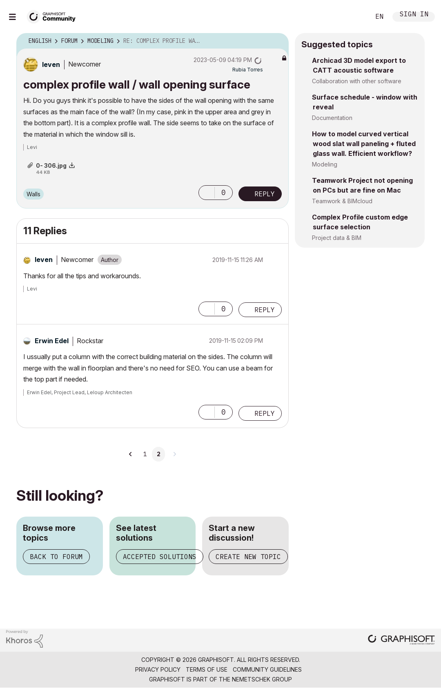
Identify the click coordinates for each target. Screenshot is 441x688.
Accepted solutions (159, 557)
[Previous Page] (130, 454)
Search (354, 16)
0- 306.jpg (51, 165)
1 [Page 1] (145, 454)
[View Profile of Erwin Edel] (52, 341)
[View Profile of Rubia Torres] (247, 70)
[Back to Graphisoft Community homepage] (54, 15)
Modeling (324, 164)
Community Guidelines (267, 669)
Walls (33, 194)
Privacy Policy (157, 669)
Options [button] (277, 41)
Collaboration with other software (356, 81)
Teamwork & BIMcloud (342, 201)
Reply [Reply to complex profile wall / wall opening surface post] (264, 194)
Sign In (414, 15)
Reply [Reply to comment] (264, 310)
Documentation (332, 117)
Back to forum (56, 557)
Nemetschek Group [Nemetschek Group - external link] (262, 679)
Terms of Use (206, 669)
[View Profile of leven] (51, 64)
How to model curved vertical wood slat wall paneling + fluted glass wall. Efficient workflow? (364, 144)
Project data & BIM (336, 237)
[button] (206, 193)
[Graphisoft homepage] (401, 640)
